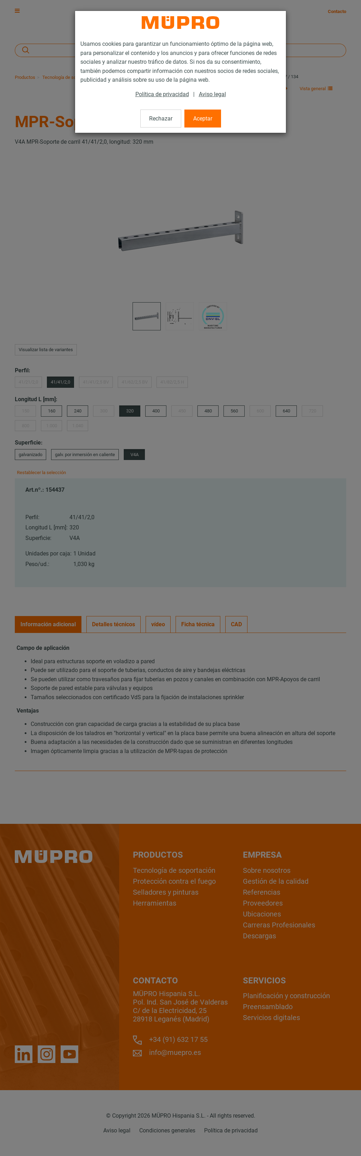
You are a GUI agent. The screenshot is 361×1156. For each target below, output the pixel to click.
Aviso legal (212, 94)
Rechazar (160, 118)
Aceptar (202, 118)
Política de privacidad (162, 94)
